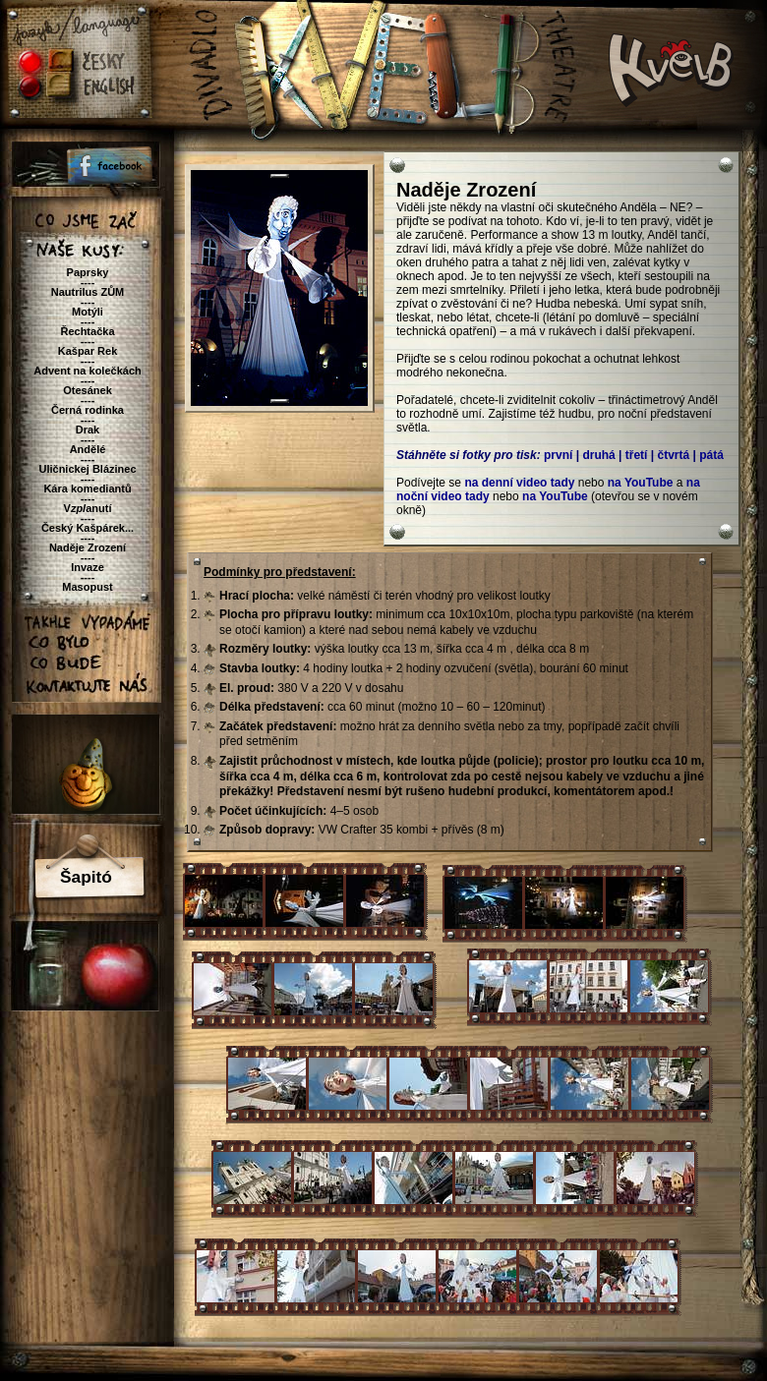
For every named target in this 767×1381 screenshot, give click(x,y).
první (558, 455)
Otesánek (87, 390)
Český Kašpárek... (87, 528)
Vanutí (88, 508)
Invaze (87, 567)
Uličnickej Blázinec (87, 469)
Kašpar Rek (88, 351)
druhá (598, 455)
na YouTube (641, 482)
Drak (87, 429)
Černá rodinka (87, 410)
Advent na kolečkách (87, 370)
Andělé (88, 449)
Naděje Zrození (87, 547)
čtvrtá (673, 455)
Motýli (87, 311)
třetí (636, 455)
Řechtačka (87, 331)
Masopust (87, 587)
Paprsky (88, 272)
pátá (711, 455)
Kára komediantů (87, 488)
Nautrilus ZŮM (88, 292)
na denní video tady (519, 482)
